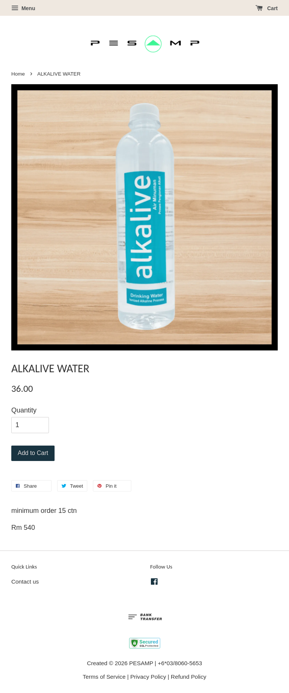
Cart (267, 8)
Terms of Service (104, 676)
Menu (23, 8)
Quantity (24, 410)
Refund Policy (188, 676)
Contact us (25, 581)
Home (18, 74)
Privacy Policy (148, 676)
